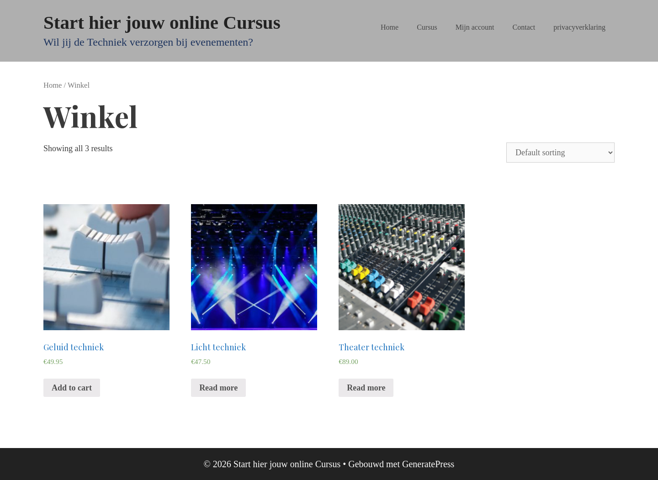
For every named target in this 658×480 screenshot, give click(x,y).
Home (389, 27)
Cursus (427, 27)
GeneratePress (428, 464)
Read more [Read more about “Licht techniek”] (218, 387)
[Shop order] (560, 152)
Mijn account (475, 27)
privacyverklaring (579, 27)
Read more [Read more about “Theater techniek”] (366, 387)
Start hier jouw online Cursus (162, 22)
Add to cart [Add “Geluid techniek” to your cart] (72, 387)
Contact (524, 27)
